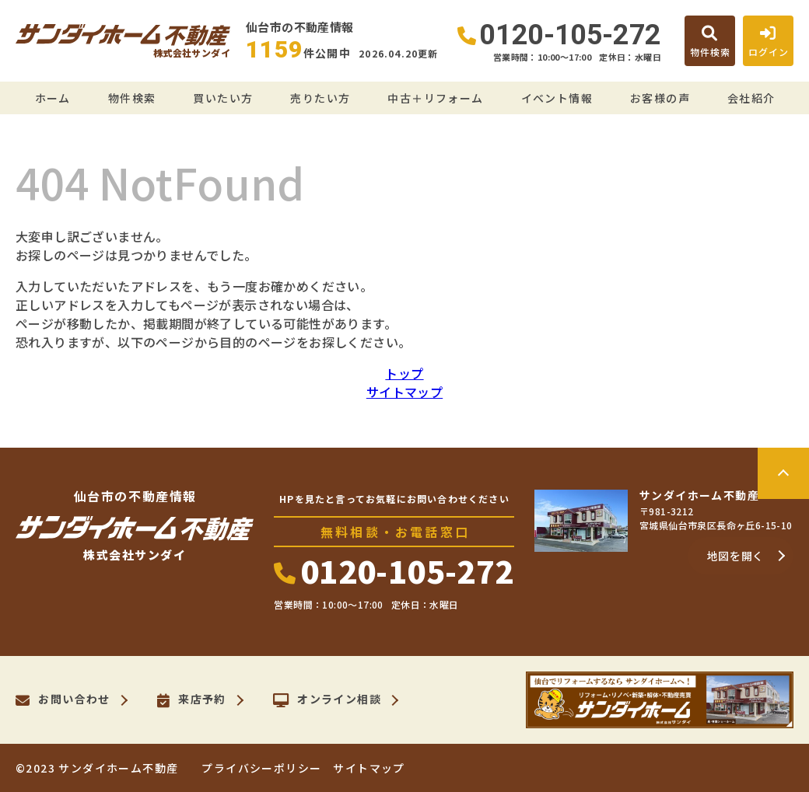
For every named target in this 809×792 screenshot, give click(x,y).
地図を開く (736, 555)
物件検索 (132, 98)
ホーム (53, 98)
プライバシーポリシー (261, 767)
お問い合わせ (63, 700)
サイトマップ (404, 391)
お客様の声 (660, 98)
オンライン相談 (327, 700)
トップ (404, 373)
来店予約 (191, 700)
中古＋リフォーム (435, 98)
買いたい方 (223, 98)
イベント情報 (557, 98)
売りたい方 (320, 98)
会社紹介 (751, 98)
